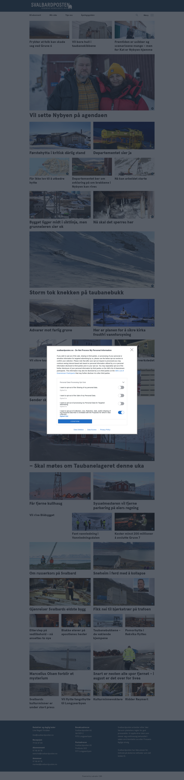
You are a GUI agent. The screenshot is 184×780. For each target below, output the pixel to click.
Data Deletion (79, 430)
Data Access (91, 430)
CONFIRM (75, 421)
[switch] (121, 387)
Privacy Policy (105, 430)
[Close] (132, 350)
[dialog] (92, 390)
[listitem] (92, 382)
